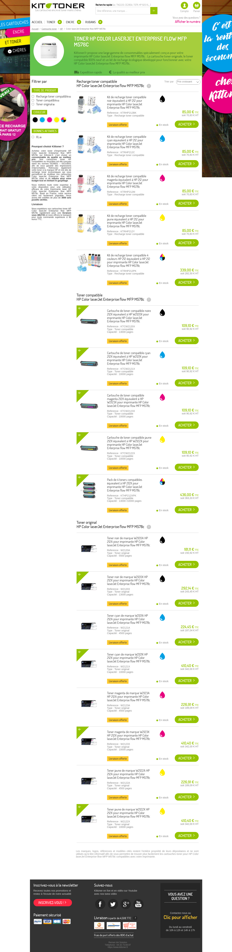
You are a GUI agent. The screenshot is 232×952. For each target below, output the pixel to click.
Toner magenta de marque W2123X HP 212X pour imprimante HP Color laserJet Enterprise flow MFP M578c (128, 735)
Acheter (185, 124)
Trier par (169, 81)
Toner (51, 22)
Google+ (126, 904)
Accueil (37, 22)
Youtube (138, 904)
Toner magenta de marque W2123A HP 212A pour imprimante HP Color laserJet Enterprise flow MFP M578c (128, 696)
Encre (70, 22)
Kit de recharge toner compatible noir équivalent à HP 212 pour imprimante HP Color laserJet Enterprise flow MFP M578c (126, 102)
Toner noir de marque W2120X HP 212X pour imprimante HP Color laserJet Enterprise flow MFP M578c (128, 580)
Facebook (100, 904)
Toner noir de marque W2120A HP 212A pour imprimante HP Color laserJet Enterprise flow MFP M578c (128, 541)
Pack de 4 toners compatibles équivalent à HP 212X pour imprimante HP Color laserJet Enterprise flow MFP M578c (124, 485)
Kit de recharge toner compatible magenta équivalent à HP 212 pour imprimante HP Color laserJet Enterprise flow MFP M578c (127, 181)
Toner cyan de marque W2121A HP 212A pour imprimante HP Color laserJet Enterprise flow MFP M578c (128, 619)
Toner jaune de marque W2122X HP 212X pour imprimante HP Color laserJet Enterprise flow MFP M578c (128, 812)
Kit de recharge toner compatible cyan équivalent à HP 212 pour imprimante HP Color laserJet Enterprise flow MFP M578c (126, 142)
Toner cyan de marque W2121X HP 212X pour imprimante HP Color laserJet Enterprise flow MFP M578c (128, 658)
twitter (113, 904)
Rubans (90, 22)
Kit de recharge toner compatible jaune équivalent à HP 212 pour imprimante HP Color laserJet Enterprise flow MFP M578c (126, 221)
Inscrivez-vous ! (50, 902)
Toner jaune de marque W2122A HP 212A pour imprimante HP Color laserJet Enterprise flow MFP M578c (128, 774)
